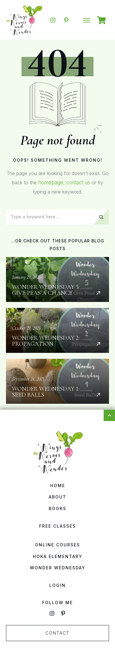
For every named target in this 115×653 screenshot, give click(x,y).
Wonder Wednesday (57, 567)
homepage (50, 183)
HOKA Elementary (57, 556)
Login (57, 585)
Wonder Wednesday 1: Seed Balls (57, 381)
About (57, 496)
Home (57, 485)
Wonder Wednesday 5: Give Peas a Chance (57, 279)
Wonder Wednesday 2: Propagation (57, 330)
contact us (78, 183)
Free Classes (57, 526)
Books (57, 508)
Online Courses (57, 544)
